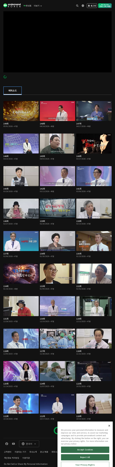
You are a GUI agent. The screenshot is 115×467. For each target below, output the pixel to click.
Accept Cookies (85, 460)
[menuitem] (27, 5)
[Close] (109, 436)
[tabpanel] (57, 266)
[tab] (12, 91)
